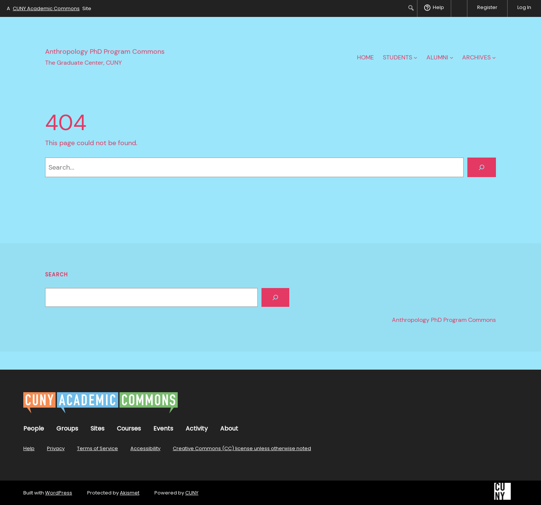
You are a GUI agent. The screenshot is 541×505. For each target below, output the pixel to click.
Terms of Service (97, 448)
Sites (97, 428)
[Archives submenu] (494, 57)
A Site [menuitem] (49, 8)
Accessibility (145, 448)
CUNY (191, 492)
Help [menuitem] (438, 7)
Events (163, 428)
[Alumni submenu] (451, 57)
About (229, 428)
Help (29, 448)
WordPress (58, 492)
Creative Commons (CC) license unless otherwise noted (242, 448)
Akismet (129, 492)
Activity (197, 428)
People (33, 428)
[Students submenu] (415, 57)
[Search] (481, 167)
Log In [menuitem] (524, 7)
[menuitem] (411, 8)
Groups (67, 428)
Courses (129, 428)
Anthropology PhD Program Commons (105, 51)
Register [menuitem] (487, 7)
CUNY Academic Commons (46, 8)
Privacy (56, 448)
